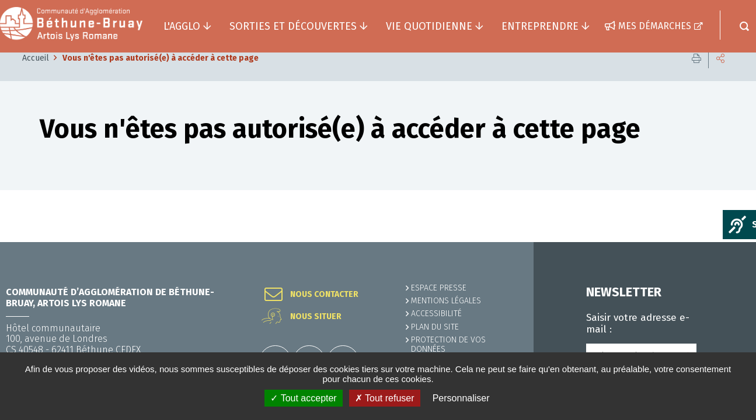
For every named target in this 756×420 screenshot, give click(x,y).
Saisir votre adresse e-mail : (637, 323)
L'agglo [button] (181, 26)
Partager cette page (720, 75)
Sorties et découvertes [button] (293, 26)
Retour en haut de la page (721, 242)
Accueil (35, 75)
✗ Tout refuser (384, 398)
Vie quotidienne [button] (429, 26)
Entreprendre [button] (540, 26)
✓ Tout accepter (303, 398)
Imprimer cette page (696, 75)
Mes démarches (654, 26)
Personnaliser (461, 398)
